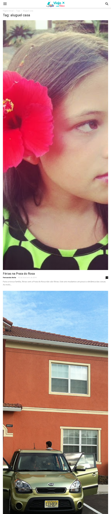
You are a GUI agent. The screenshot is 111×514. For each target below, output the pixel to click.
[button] (107, 4)
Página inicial (8, 11)
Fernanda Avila (9, 277)
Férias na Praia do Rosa (19, 273)
